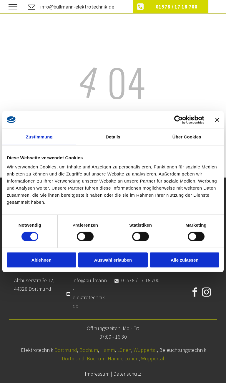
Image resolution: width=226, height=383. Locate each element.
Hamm (107, 350)
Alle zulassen (185, 259)
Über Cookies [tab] (186, 136)
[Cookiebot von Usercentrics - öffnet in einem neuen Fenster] (178, 119)
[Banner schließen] (217, 120)
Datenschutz (127, 373)
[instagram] (206, 293)
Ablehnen (41, 259)
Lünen (124, 350)
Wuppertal (145, 350)
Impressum (97, 373)
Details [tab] (113, 136)
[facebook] (195, 293)
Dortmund (65, 350)
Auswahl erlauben (113, 259)
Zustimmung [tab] (39, 136)
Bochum (88, 350)
